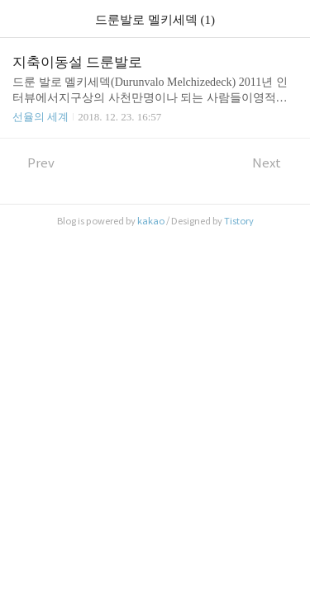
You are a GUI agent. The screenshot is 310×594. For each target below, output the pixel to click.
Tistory (239, 221)
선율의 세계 (40, 117)
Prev (33, 163)
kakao (151, 221)
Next (275, 163)
